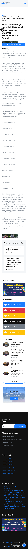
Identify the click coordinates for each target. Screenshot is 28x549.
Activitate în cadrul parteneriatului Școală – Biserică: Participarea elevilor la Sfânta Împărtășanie (14, 262)
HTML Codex (10, 546)
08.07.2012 (5, 48)
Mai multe (14, 381)
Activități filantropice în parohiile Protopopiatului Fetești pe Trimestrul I (17, 372)
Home (3, 15)
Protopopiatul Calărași (8, 474)
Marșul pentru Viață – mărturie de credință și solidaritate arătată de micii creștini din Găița (15, 506)
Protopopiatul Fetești (8, 462)
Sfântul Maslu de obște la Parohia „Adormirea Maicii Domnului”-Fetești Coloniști (17, 363)
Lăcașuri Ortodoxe (16, 544)
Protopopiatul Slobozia (8, 459)
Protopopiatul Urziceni (8, 471)
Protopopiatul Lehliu (7, 465)
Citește (14, 398)
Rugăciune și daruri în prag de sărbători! (13, 249)
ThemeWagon (22, 546)
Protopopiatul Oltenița (8, 468)
